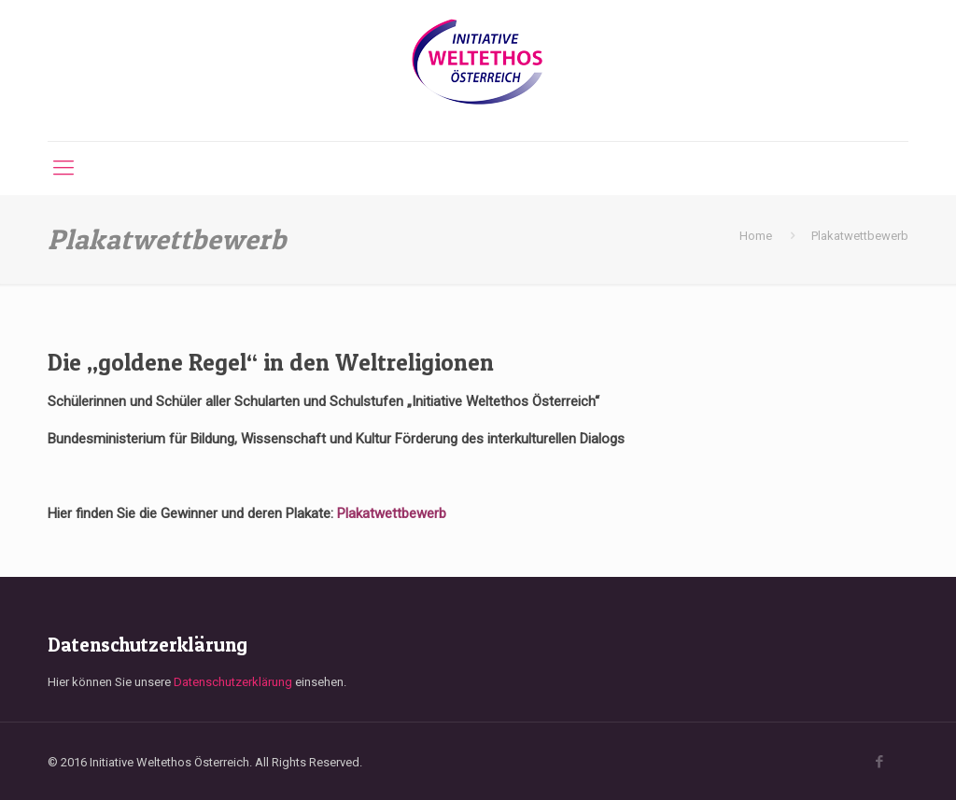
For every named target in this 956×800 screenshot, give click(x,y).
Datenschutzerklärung (233, 682)
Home (755, 236)
